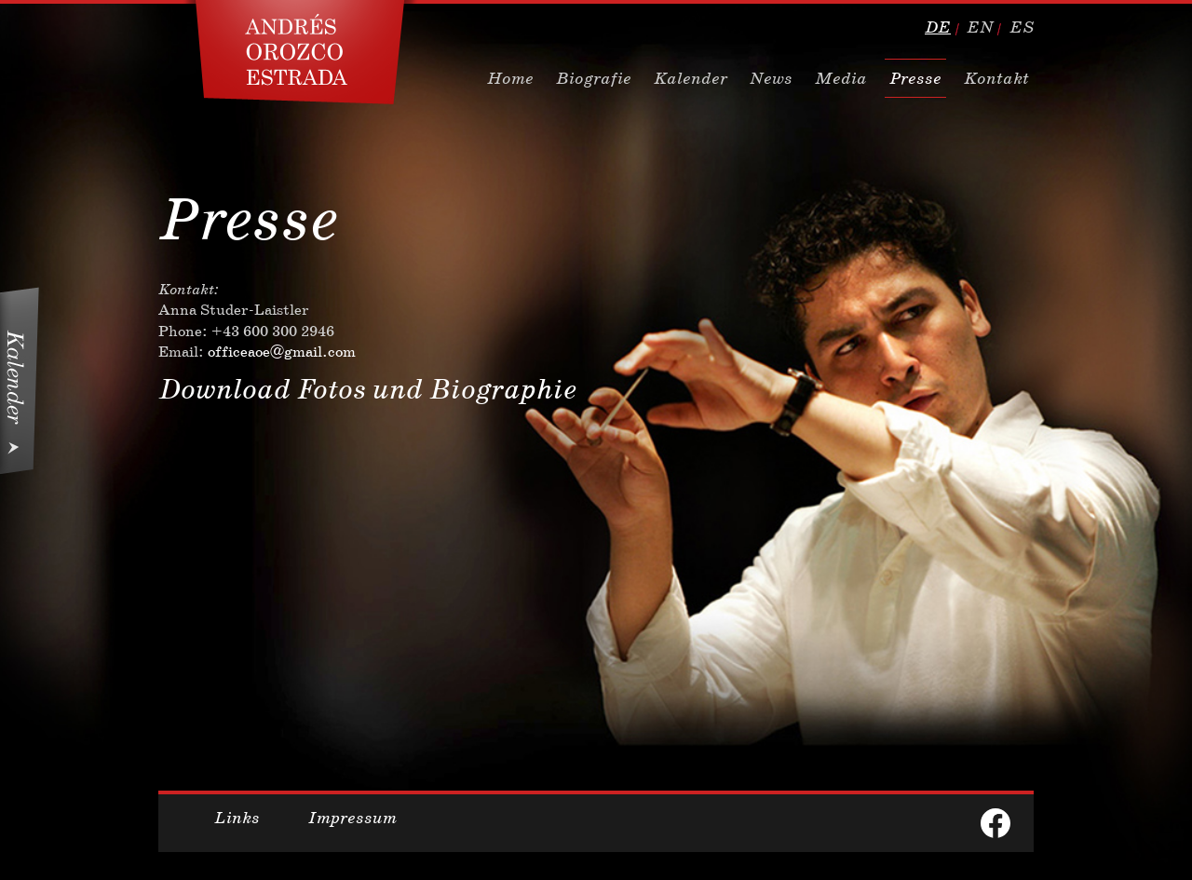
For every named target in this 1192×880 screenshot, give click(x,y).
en (980, 27)
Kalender (690, 78)
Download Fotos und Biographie (367, 388)
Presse (915, 78)
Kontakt (996, 78)
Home (510, 78)
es (1021, 27)
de (938, 27)
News (771, 78)
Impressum (352, 817)
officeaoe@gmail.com (282, 351)
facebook (995, 823)
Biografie (593, 78)
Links (237, 817)
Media (841, 78)
